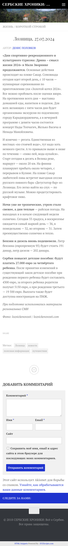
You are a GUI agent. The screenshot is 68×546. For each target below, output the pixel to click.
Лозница (20, 345)
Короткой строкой (31, 27)
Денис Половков (24, 48)
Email (40, 420)
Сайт (9, 434)
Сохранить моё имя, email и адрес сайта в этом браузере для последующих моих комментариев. (32, 453)
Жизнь (8, 27)
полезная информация (16, 350)
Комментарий (17, 395)
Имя (10, 420)
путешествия (40, 350)
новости (32, 345)
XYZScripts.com (46, 543)
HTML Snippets (21, 543)
